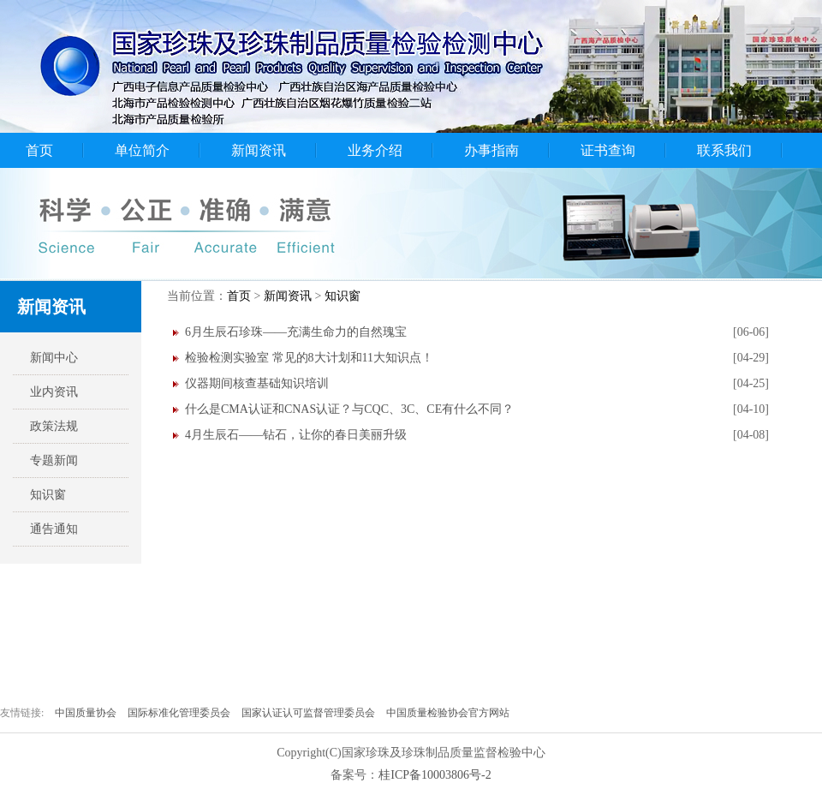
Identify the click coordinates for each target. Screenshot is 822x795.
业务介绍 (375, 150)
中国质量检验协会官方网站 (447, 713)
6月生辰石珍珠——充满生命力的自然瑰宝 (296, 332)
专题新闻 (54, 460)
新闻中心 (54, 357)
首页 (39, 150)
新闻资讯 (258, 150)
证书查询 (608, 150)
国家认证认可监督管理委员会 (309, 713)
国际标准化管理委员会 (180, 713)
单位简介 (142, 150)
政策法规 (54, 426)
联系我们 (724, 150)
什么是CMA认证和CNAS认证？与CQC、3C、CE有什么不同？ (349, 409)
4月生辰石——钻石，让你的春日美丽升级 (296, 434)
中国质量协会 (87, 713)
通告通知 (54, 529)
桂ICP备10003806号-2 (434, 774)
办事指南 (491, 150)
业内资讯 (54, 392)
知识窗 (48, 494)
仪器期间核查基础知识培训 (257, 383)
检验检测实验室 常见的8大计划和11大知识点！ (309, 357)
